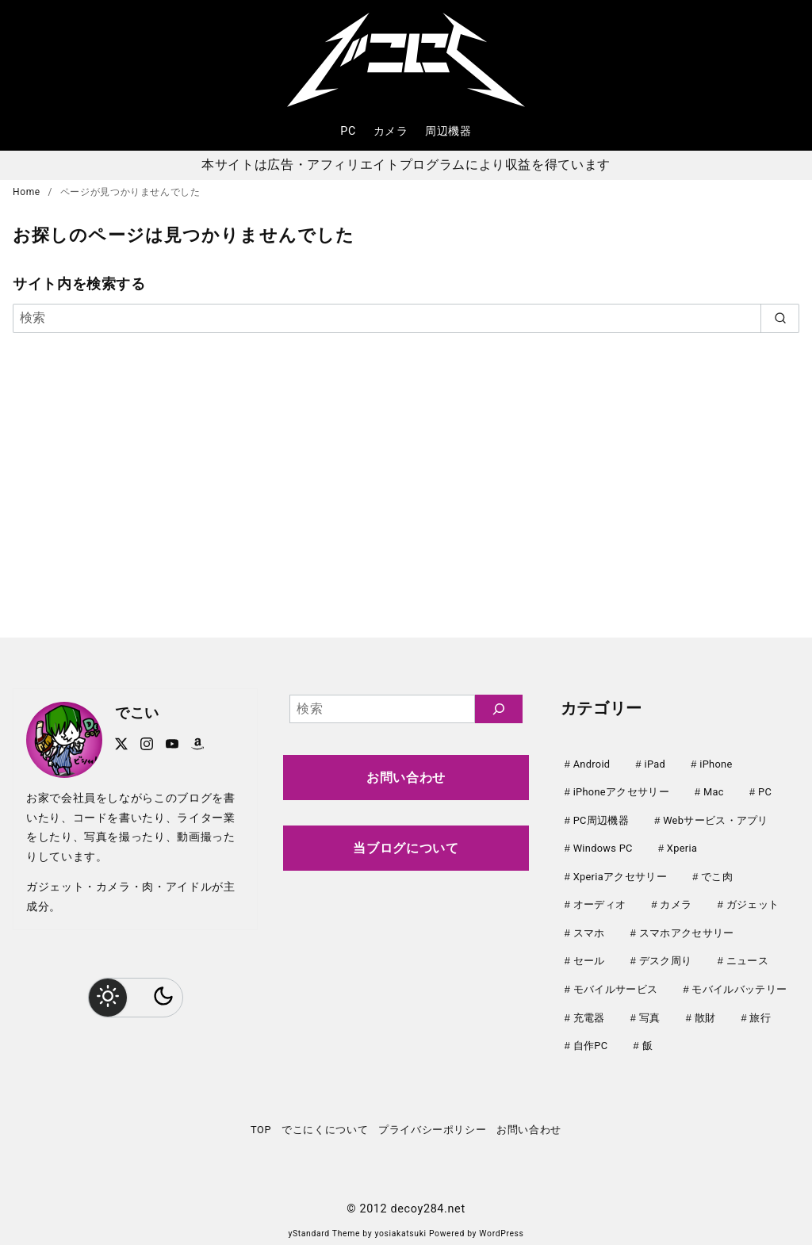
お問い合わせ (406, 777)
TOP (261, 1121)
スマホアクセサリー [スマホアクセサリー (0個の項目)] (686, 928)
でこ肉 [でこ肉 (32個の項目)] (717, 873)
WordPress (501, 1225)
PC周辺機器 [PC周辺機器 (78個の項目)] (601, 819)
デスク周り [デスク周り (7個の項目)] (665, 955)
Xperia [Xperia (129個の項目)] (682, 846)
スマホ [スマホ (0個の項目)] (589, 928)
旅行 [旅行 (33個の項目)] (760, 1011)
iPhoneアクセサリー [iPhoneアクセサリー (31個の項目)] (621, 791)
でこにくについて (325, 1121)
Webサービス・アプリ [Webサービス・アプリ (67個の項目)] (715, 819)
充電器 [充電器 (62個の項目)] (589, 1011)
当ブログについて (405, 848)
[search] (779, 318)
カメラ (390, 131)
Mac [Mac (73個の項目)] (713, 791)
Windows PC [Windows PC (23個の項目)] (603, 846)
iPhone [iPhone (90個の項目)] (715, 764)
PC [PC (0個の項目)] (765, 791)
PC (348, 131)
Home (28, 191)
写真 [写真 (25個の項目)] (650, 1011)
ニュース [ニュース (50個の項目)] (747, 955)
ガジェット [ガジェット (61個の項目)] (752, 900)
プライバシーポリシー (432, 1121)
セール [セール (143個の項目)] (589, 955)
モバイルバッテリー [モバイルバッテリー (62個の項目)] (739, 983)
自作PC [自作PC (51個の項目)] (590, 1038)
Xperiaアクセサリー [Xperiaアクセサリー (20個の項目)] (620, 873)
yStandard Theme (324, 1225)
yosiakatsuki (401, 1225)
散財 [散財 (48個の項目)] (705, 1011)
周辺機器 (448, 131)
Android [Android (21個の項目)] (592, 764)
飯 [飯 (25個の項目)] (647, 1038)
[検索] (406, 318)
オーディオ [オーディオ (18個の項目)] (599, 900)
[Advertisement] (406, 482)
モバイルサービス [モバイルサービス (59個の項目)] (615, 983)
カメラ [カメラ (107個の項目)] (675, 900)
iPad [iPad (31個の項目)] (655, 764)
